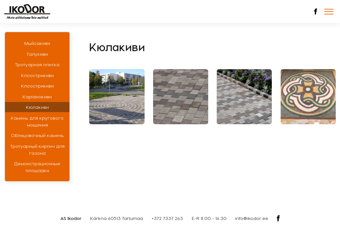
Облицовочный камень (37, 135)
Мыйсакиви (37, 43)
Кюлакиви (37, 107)
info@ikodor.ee (251, 218)
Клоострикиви (37, 75)
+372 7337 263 (167, 218)
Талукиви (37, 54)
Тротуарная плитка (37, 64)
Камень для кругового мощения (37, 121)
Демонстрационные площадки (37, 167)
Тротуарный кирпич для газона (37, 149)
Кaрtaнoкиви (37, 96)
